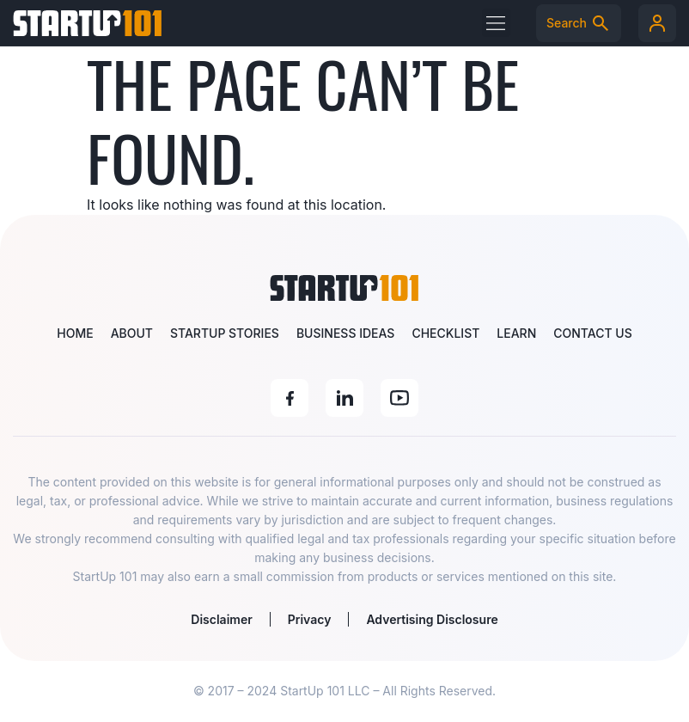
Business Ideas (345, 333)
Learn (516, 333)
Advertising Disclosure (431, 619)
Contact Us (592, 333)
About (132, 333)
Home (75, 333)
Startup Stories (224, 333)
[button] (496, 23)
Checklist (445, 333)
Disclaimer (221, 619)
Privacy (310, 619)
